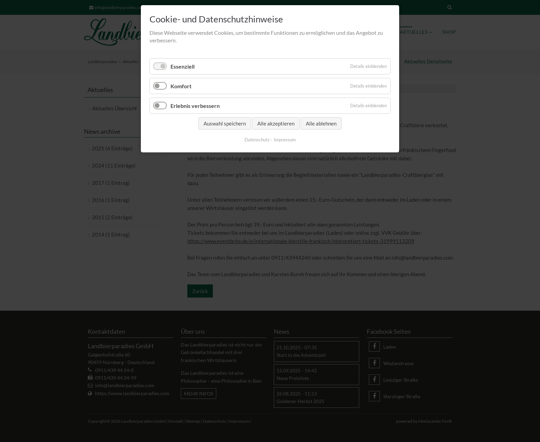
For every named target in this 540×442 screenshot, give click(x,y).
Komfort (180, 86)
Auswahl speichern (225, 123)
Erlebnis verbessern (195, 105)
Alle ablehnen (321, 123)
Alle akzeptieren (275, 123)
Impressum (285, 139)
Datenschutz (257, 139)
